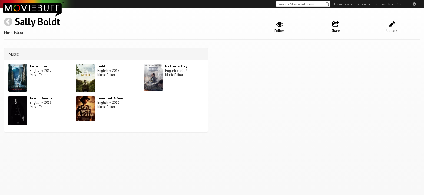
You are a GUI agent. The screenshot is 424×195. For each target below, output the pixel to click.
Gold (101, 66)
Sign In (403, 4)
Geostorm (38, 66)
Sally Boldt (37, 21)
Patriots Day (176, 66)
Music (13, 54)
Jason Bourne (41, 98)
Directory (343, 4)
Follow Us (384, 4)
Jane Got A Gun (110, 98)
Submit (363, 4)
